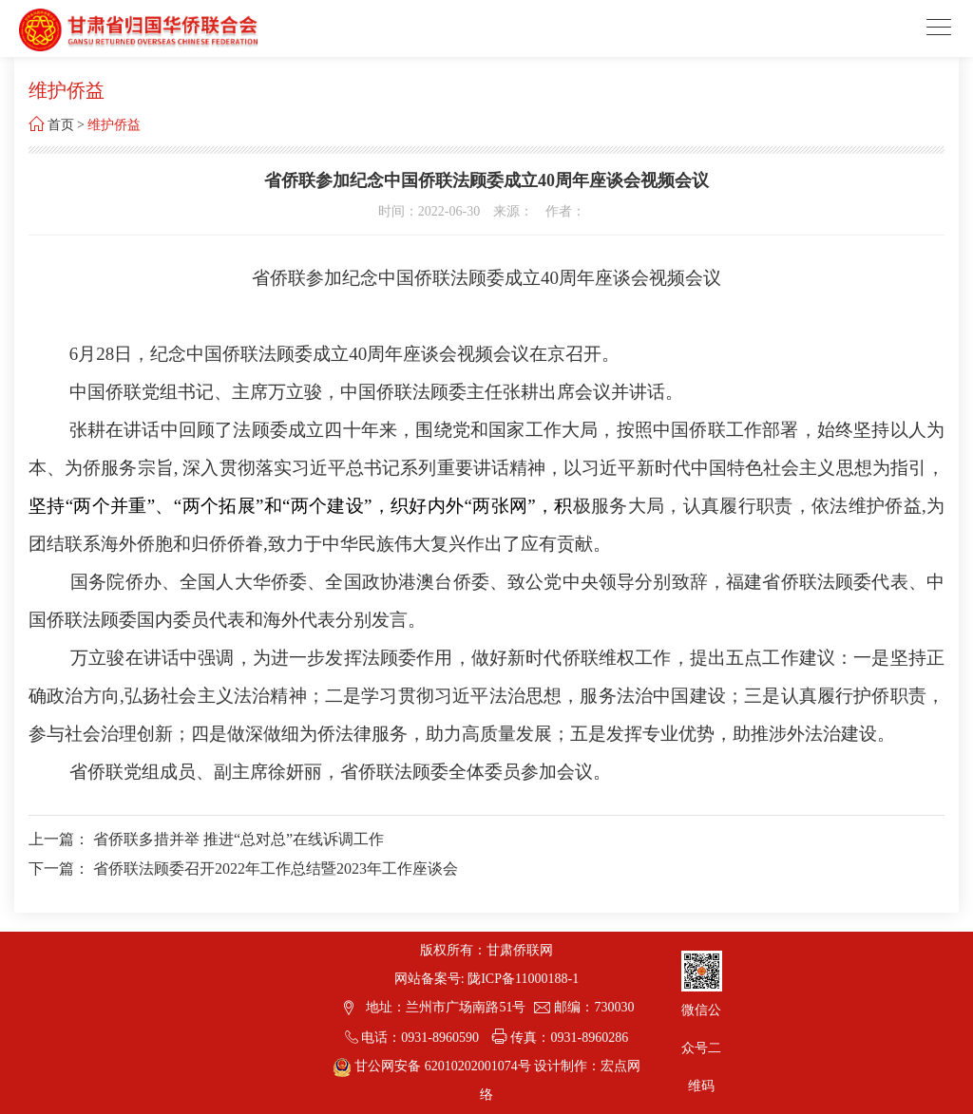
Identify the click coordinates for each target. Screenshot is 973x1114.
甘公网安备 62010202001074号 (434, 1066)
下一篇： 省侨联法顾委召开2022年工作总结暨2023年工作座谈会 (243, 868)
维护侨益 (114, 125)
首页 (61, 125)
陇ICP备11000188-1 (523, 979)
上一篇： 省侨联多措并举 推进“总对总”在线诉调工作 (206, 839)
